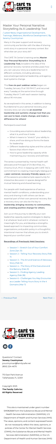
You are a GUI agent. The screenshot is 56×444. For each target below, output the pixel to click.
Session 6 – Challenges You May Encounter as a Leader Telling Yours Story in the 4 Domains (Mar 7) (30, 281)
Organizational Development (31, 33)
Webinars (17, 35)
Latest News (10, 33)
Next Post (49, 298)
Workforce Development (35, 35)
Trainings (7, 35)
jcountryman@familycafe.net (16, 363)
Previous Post (9, 298)
